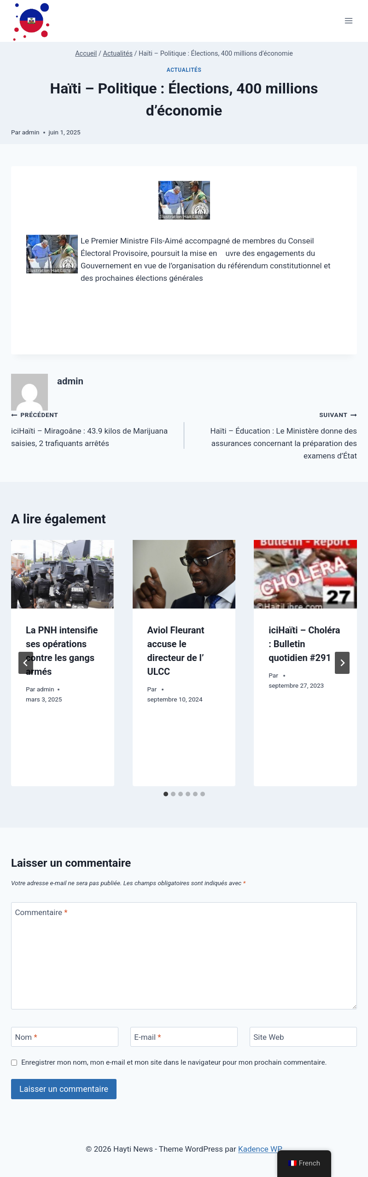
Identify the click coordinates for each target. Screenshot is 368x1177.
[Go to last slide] (25, 663)
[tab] (166, 794)
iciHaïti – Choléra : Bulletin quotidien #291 (304, 644)
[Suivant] (342, 663)
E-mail (147, 1037)
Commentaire (41, 912)
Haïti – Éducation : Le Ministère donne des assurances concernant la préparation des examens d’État (274, 434)
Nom (26, 1037)
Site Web (268, 1037)
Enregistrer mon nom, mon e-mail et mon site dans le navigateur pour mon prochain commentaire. (174, 1062)
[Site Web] (303, 1037)
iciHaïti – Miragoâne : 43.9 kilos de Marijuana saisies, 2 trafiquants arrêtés (93, 428)
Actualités (184, 70)
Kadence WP (260, 1149)
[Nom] (64, 1037)
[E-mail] (184, 1037)
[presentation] (62, 574)
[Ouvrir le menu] (348, 21)
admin (31, 132)
